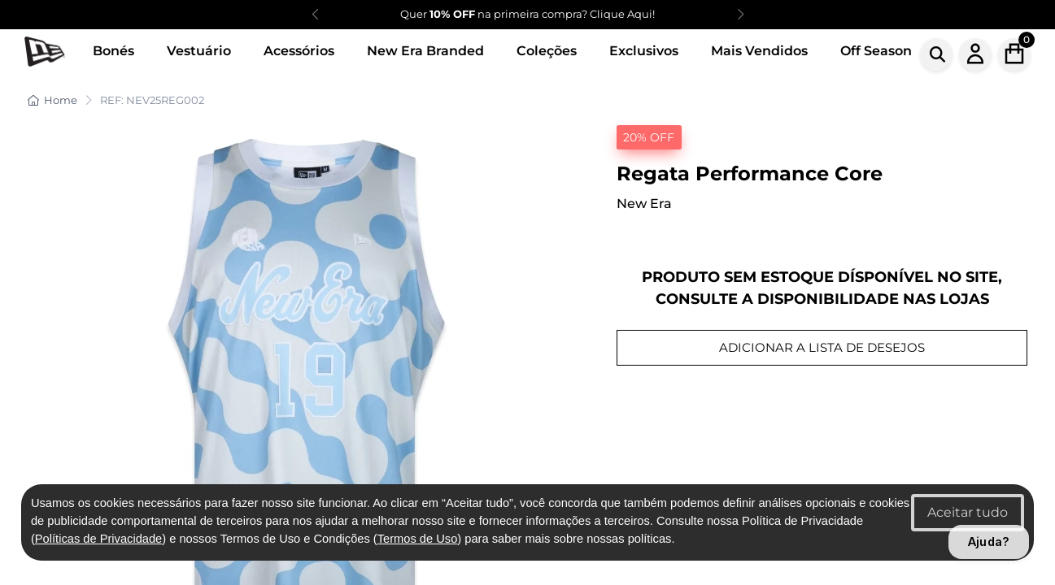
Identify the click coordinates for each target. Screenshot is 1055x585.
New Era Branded (425, 50)
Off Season (876, 50)
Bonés (113, 50)
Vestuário (199, 50)
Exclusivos (643, 50)
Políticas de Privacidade (98, 538)
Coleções (547, 50)
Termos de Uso (417, 538)
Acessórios (299, 50)
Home (52, 99)
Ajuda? (988, 541)
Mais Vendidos (759, 50)
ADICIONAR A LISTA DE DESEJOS (822, 347)
